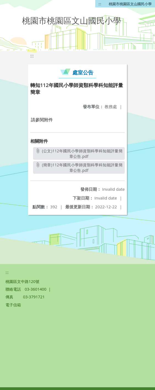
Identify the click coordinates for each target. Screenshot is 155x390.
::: (100, 3)
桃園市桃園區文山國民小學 (130, 3)
